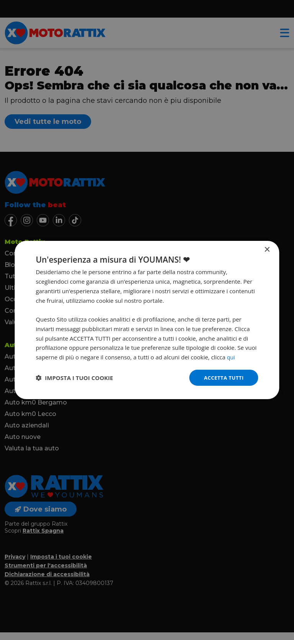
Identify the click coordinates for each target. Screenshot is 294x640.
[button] (74, 377)
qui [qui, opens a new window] (231, 357)
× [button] (267, 249)
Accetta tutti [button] (223, 377)
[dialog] (147, 320)
